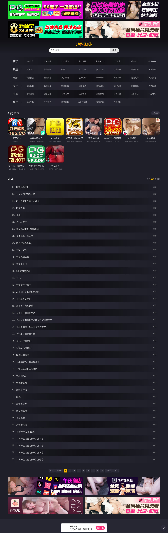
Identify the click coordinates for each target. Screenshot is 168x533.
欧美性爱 (82, 77)
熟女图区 (135, 85)
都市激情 (30, 94)
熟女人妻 (100, 69)
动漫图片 (82, 85)
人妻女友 (65, 94)
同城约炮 (30, 102)
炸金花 (117, 61)
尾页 (116, 470)
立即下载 (100, 528)
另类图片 (152, 85)
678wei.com (84, 44)
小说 (15, 93)
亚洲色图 (47, 85)
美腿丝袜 (100, 85)
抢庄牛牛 (152, 61)
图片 (15, 85)
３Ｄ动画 (82, 69)
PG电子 (30, 61)
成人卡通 (65, 77)
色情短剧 (117, 102)
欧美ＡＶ (65, 69)
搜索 (114, 50)
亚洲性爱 (30, 77)
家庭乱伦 (47, 94)
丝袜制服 (117, 69)
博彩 (15, 61)
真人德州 (47, 61)
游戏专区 (82, 61)
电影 (15, 77)
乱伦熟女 (135, 77)
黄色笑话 (135, 94)
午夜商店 (47, 102)
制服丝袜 (100, 77)
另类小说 (117, 94)
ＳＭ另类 (152, 69)
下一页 (108, 470)
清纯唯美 (117, 85)
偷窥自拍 (30, 85)
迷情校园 (100, 94)
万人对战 (65, 61)
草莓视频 (65, 102)
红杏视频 (100, 102)
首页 (51, 470)
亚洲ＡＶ (30, 69)
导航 (15, 102)
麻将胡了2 (100, 61)
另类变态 (152, 77)
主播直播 (135, 69)
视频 (15, 69)
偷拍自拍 (47, 77)
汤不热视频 (82, 102)
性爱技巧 (152, 94)
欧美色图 (65, 85)
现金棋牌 (135, 61)
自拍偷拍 (47, 69)
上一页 (59, 470)
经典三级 (117, 77)
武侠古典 (82, 94)
